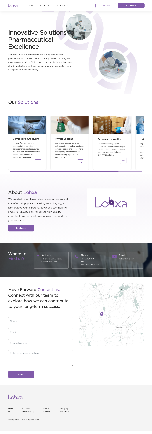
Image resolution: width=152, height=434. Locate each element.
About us (44, 5)
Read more (21, 228)
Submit (21, 374)
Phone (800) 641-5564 (89, 260)
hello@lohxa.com (127, 259)
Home (30, 5)
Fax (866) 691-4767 (90, 264)
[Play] (111, 202)
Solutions (61, 5)
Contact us (106, 5)
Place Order (131, 5)
